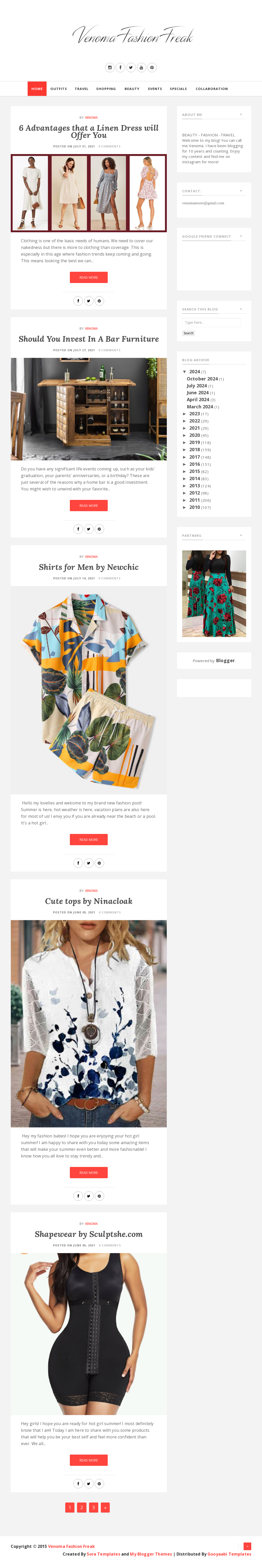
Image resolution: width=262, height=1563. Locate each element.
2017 (195, 457)
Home (37, 88)
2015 (195, 471)
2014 (195, 478)
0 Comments (110, 146)
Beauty (132, 88)
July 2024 (197, 385)
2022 (195, 421)
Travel (82, 88)
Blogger (225, 660)
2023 (195, 413)
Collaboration (212, 88)
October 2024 (203, 379)
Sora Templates (103, 1554)
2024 (195, 371)
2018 (195, 449)
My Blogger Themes (151, 1554)
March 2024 (200, 407)
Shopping (106, 88)
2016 (195, 464)
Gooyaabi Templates (229, 1554)
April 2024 (199, 399)
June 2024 (198, 392)
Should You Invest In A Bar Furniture (89, 339)
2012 (195, 493)
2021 (195, 428)
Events (155, 88)
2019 (195, 442)
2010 (195, 507)
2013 (195, 485)
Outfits (58, 88)
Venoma (91, 117)
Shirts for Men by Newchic (89, 567)
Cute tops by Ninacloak (89, 901)
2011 (195, 500)
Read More (89, 277)
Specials (178, 88)
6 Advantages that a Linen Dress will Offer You (89, 131)
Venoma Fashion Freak (71, 1546)
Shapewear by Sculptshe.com (89, 1234)
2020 (195, 435)
